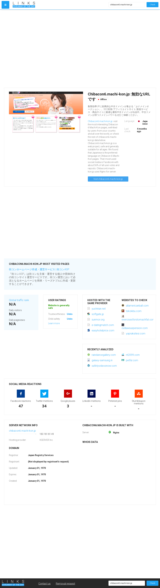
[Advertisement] (36, 48)
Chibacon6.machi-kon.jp (100, 121)
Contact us (44, 583)
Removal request (65, 583)
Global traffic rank (19, 300)
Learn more (54, 323)
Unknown (72, 314)
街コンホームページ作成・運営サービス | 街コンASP (39, 269)
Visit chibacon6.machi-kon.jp (108, 179)
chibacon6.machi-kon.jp (22, 430)
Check (152, 4)
